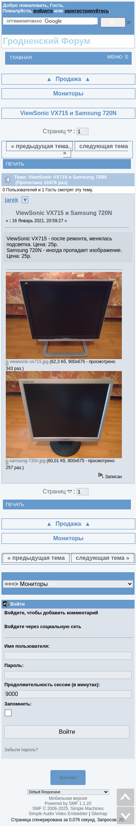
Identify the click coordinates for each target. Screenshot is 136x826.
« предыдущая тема (39, 146)
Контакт (68, 777)
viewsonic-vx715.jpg (27, 361)
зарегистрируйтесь (86, 10)
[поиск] (52, 21)
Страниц (58, 131)
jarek (11, 200)
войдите (43, 10)
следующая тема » (95, 149)
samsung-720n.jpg (25, 460)
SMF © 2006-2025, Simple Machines (67, 808)
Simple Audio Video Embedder (58, 813)
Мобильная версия (68, 798)
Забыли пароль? (21, 749)
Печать (15, 164)
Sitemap (99, 813)
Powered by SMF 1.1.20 (68, 803)
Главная (21, 57)
